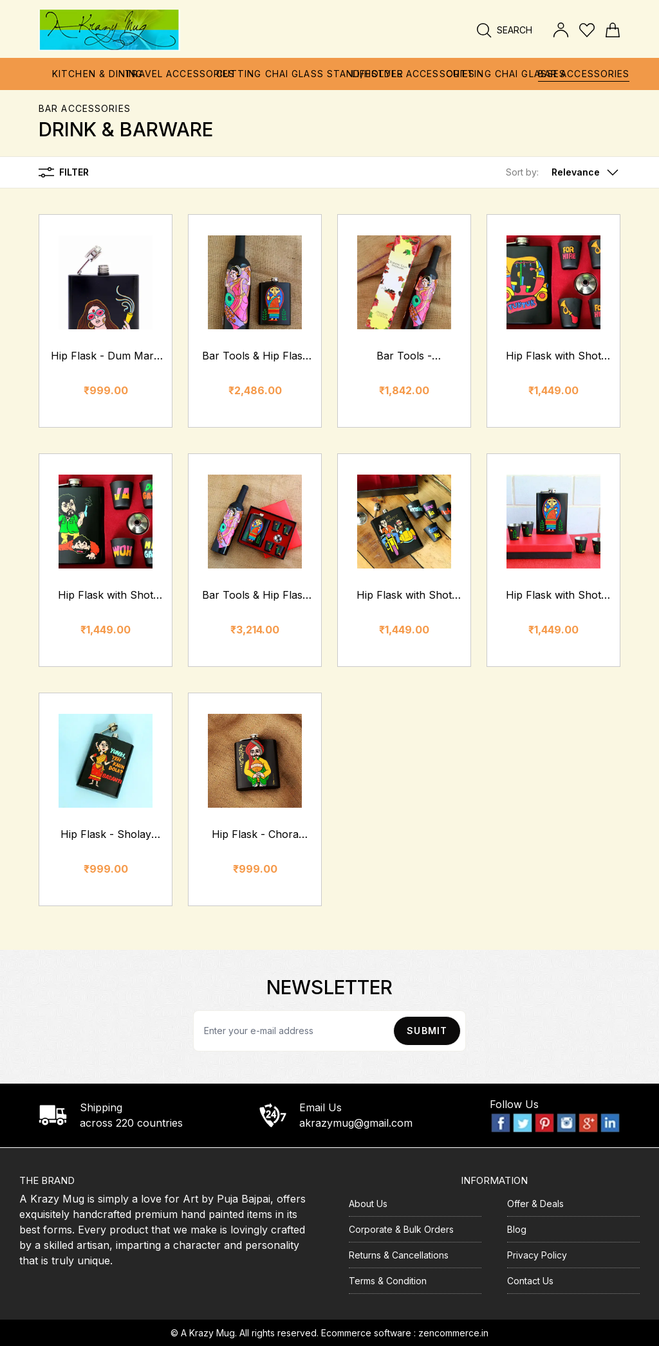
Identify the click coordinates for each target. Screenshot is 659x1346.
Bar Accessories (85, 108)
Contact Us (530, 1280)
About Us (368, 1203)
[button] (563, 172)
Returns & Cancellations (399, 1255)
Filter (64, 172)
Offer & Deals (535, 1203)
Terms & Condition (388, 1280)
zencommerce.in (453, 1332)
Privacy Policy (537, 1255)
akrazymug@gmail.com (356, 1122)
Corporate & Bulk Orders (401, 1229)
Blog (516, 1229)
